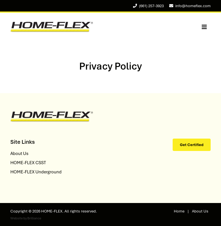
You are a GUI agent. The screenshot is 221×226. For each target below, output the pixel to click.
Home (179, 211)
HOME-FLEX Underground (36, 172)
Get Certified (191, 144)
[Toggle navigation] (204, 27)
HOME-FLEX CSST (28, 163)
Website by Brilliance (25, 218)
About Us (19, 153)
